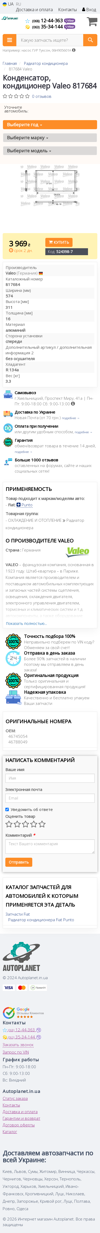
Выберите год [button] (24, 124)
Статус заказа (15, 1098)
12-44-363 (44, 20)
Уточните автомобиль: (16, 108)
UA (8, 4)
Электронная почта (23, 789)
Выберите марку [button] (27, 137)
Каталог (10, 1131)
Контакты (67, 9)
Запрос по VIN (16, 1052)
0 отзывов (41, 96)
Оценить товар (20, 816)
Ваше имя (14, 769)
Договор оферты (19, 1124)
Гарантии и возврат (21, 1118)
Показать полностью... (26, 623)
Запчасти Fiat (18, 914)
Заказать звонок (18, 1044)
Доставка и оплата (34, 9)
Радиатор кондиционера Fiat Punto (41, 919)
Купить (59, 242)
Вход (89, 9)
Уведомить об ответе (29, 809)
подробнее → (71, 418)
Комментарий (20, 835)
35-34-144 (44, 26)
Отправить (19, 862)
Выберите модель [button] (29, 151)
